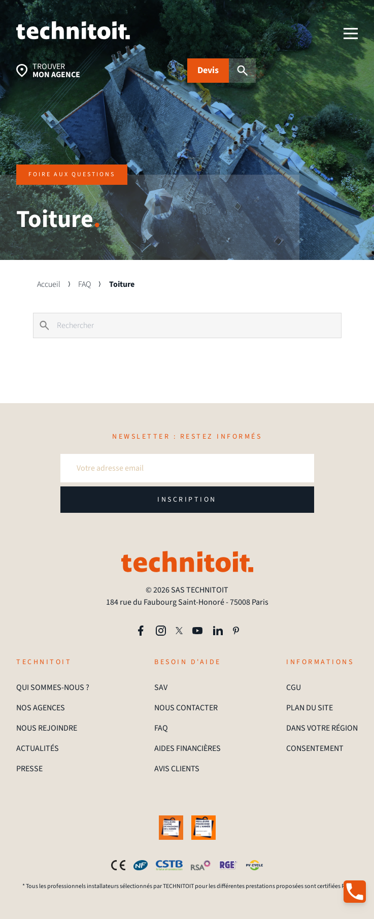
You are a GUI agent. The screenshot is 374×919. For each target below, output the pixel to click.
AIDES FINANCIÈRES (187, 748)
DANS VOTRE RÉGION (322, 728)
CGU (293, 687)
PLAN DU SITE (309, 707)
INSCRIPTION (187, 500)
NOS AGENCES (40, 707)
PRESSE (29, 768)
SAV (160, 687)
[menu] (351, 33)
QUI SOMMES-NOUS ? (52, 687)
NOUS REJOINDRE (46, 728)
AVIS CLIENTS (176, 768)
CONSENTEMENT (315, 748)
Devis (208, 70)
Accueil (48, 284)
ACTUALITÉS (37, 748)
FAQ (84, 284)
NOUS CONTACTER (186, 707)
